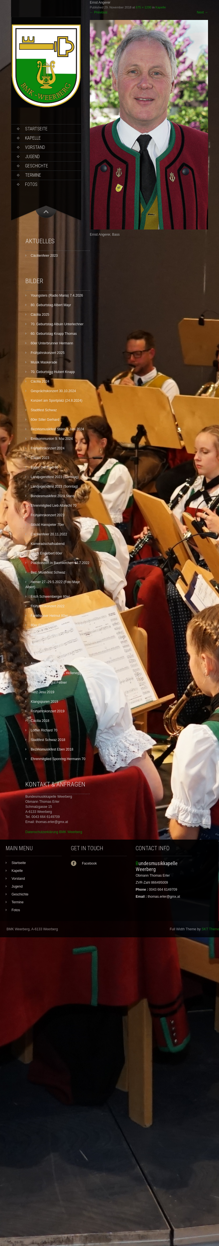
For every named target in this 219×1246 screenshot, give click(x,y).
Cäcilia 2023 (40, 458)
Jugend (32, 156)
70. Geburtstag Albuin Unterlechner (57, 324)
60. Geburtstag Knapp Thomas (54, 334)
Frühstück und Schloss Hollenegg (56, 673)
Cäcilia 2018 (40, 721)
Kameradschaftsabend (47, 544)
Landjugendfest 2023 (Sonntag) (54, 486)
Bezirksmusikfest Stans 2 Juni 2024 (57, 429)
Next (202, 12)
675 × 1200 (143, 7)
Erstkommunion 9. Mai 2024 (52, 439)
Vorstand (35, 147)
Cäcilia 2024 (40, 381)
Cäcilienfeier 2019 (44, 635)
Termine (33, 175)
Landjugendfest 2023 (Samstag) (55, 477)
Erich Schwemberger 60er (50, 597)
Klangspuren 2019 (44, 702)
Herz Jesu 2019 (42, 692)
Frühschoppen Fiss (45, 644)
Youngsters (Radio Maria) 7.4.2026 (57, 295)
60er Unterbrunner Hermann (52, 343)
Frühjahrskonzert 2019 (47, 711)
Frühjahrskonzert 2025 (47, 353)
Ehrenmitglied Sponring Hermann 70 (58, 759)
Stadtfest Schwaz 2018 (48, 740)
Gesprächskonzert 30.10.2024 (53, 391)
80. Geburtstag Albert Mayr (51, 305)
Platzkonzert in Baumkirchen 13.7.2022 (60, 563)
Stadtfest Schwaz (44, 410)
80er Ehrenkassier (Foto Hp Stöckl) (57, 625)
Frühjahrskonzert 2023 (47, 515)
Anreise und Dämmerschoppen (54, 663)
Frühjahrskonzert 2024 (47, 448)
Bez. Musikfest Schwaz (48, 572)
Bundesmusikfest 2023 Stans (52, 496)
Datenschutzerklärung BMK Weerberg (53, 832)
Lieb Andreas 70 (43, 654)
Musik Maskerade (44, 362)
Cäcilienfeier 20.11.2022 (49, 534)
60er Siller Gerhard (45, 420)
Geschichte (36, 166)
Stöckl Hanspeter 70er (47, 525)
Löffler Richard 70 (44, 730)
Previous (98, 12)
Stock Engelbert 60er (46, 553)
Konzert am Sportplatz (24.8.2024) (56, 401)
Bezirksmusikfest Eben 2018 (52, 749)
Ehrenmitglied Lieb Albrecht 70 (54, 506)
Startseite (36, 128)
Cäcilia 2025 (40, 315)
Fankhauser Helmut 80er (49, 616)
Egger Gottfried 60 (44, 467)
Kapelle (33, 138)
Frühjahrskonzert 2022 (47, 606)
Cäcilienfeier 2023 (44, 256)
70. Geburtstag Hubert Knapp (53, 372)
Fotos (31, 184)
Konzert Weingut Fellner (49, 683)
